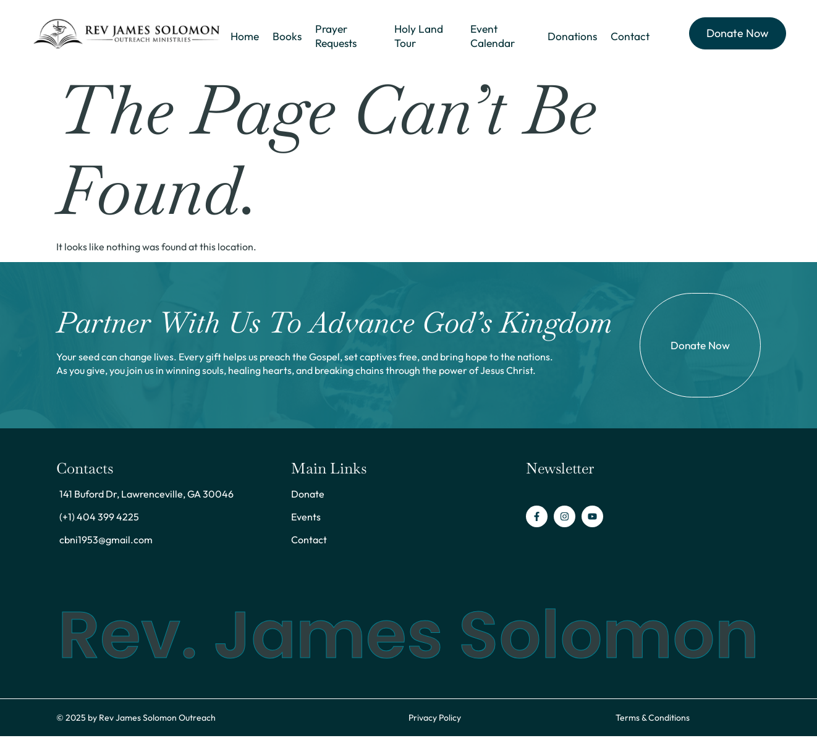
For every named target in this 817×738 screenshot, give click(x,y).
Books (285, 37)
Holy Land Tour (419, 36)
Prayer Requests (335, 36)
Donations (572, 37)
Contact (630, 37)
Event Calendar (492, 36)
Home (244, 37)
